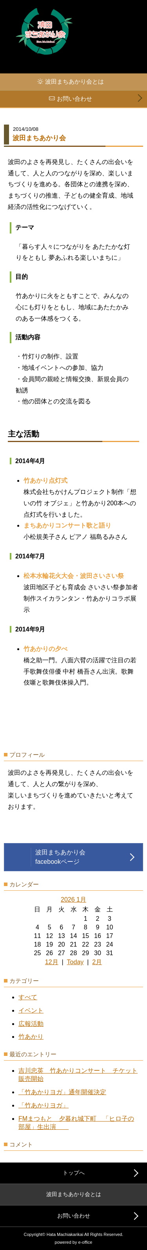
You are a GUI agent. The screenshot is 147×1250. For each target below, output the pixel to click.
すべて (27, 997)
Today (75, 962)
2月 (97, 962)
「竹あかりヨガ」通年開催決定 (62, 1092)
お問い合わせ (74, 98)
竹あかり (31, 1036)
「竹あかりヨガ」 (43, 1105)
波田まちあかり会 (39, 138)
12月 (51, 962)
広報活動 (31, 1023)
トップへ (74, 1173)
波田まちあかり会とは (74, 81)
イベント (31, 1010)
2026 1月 (73, 899)
